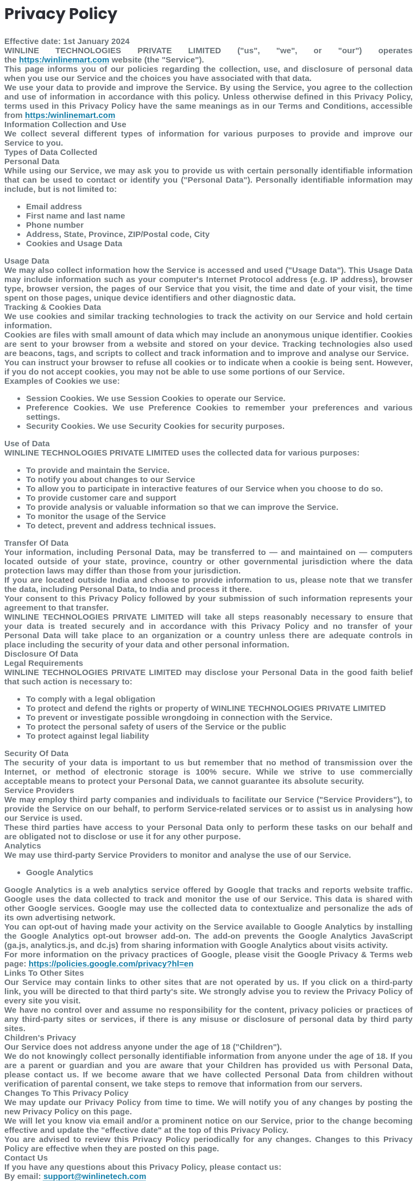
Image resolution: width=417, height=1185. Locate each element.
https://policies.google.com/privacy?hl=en (111, 963)
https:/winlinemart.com (64, 59)
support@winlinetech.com (94, 1176)
